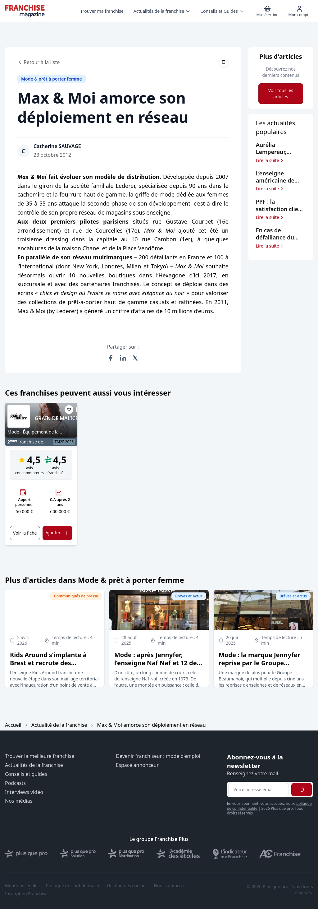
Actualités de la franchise (34, 765)
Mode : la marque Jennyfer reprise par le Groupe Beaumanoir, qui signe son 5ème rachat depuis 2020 (259, 667)
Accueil (13, 724)
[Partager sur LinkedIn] (123, 358)
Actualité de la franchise (59, 724)
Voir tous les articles (280, 93)
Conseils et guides (26, 774)
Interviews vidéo (24, 792)
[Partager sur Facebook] (111, 358)
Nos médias (18, 801)
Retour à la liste (38, 62)
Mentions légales (22, 885)
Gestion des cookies (127, 885)
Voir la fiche (25, 533)
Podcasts (15, 783)
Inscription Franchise (26, 894)
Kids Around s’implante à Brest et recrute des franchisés (48, 663)
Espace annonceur (137, 765)
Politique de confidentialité (73, 885)
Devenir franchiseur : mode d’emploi (158, 756)
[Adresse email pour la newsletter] (258, 789)
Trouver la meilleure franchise (39, 756)
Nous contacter (169, 885)
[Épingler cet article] (224, 62)
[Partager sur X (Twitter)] (135, 358)
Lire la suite (270, 160)
